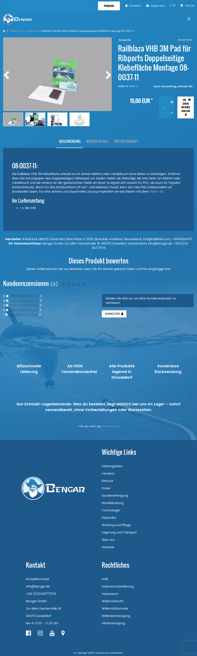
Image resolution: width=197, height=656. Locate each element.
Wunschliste (183, 40)
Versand (108, 473)
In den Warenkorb (186, 107)
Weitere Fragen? (126, 141)
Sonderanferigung (115, 495)
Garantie (108, 547)
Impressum (110, 593)
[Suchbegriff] (50, 5)
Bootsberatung (112, 503)
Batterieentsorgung (116, 616)
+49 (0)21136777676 (41, 593)
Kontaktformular (37, 579)
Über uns (108, 539)
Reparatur (109, 517)
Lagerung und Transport (119, 532)
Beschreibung (69, 141)
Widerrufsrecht (112, 601)
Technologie (111, 510)
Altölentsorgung (113, 623)
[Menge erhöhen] (171, 102)
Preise (106, 488)
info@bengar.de (38, 586)
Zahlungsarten (112, 466)
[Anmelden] (133, 5)
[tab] (69, 141)
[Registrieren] (155, 5)
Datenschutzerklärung (118, 586)
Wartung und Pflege (116, 525)
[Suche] (109, 5)
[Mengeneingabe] (164, 107)
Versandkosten (110, 426)
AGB (105, 579)
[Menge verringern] (171, 113)
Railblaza (14, 31)
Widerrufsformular (115, 608)
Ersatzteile (30, 31)
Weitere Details (97, 141)
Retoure (107, 481)
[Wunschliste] (172, 5)
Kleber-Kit (156, 191)
